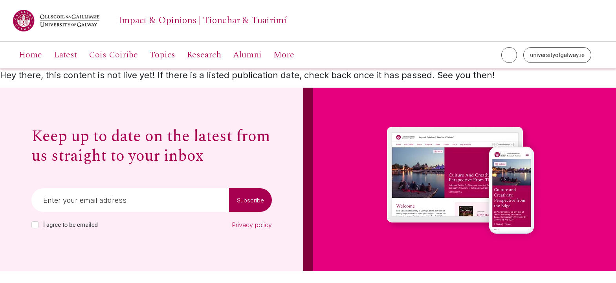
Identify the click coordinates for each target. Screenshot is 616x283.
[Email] (130, 200)
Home (30, 55)
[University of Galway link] (150, 20)
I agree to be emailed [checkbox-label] (70, 224)
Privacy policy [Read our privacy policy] (252, 225)
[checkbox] (34, 224)
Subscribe (250, 200)
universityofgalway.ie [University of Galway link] (557, 55)
